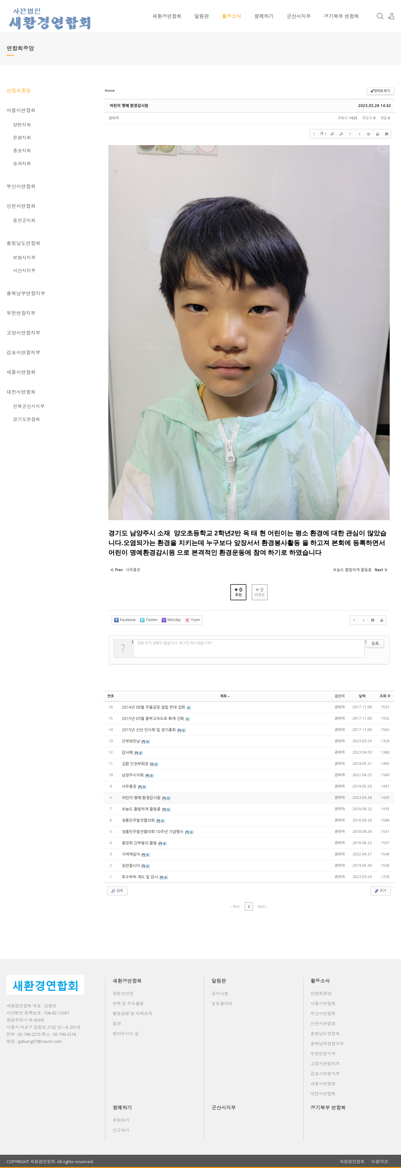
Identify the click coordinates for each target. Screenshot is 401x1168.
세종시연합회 (21, 372)
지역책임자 (131, 854)
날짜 (362, 696)
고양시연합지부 (23, 332)
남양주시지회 (133, 775)
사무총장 (129, 786)
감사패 (128, 753)
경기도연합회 (26, 419)
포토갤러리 (222, 1003)
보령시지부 (24, 257)
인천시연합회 (21, 206)
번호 (110, 696)
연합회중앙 (18, 90)
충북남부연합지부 (25, 293)
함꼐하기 (264, 16)
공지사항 (219, 993)
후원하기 (121, 1120)
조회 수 (385, 696)
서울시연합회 (21, 110)
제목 (225, 696)
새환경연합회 (166, 16)
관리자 (114, 118)
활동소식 (231, 16)
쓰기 (380, 891)
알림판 (201, 16)
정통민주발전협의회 (139, 820)
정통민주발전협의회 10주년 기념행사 (153, 832)
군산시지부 (299, 16)
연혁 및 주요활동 (128, 1003)
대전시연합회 (21, 392)
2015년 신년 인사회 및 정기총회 (149, 730)
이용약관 (379, 1162)
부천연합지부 (21, 313)
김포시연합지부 (23, 352)
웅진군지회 (24, 220)
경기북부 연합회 (341, 16)
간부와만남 (131, 741)
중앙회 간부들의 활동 (140, 843)
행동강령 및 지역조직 (132, 1013)
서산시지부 (24, 270)
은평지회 (22, 137)
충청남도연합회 (23, 243)
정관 (117, 1023)
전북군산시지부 (29, 406)
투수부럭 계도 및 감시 (140, 877)
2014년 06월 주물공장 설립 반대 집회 (154, 707)
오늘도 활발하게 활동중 (142, 809)
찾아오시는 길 (126, 1033)
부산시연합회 (21, 186)
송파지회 (22, 163)
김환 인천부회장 (136, 764)
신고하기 (121, 1130)
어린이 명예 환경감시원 (129, 106)
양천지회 (22, 125)
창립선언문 (123, 993)
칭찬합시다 (131, 866)
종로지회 (22, 150)
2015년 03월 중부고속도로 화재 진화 (153, 719)
